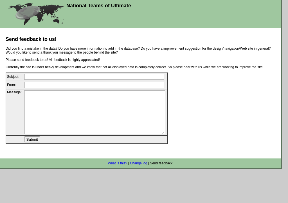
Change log (138, 172)
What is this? (117, 172)
